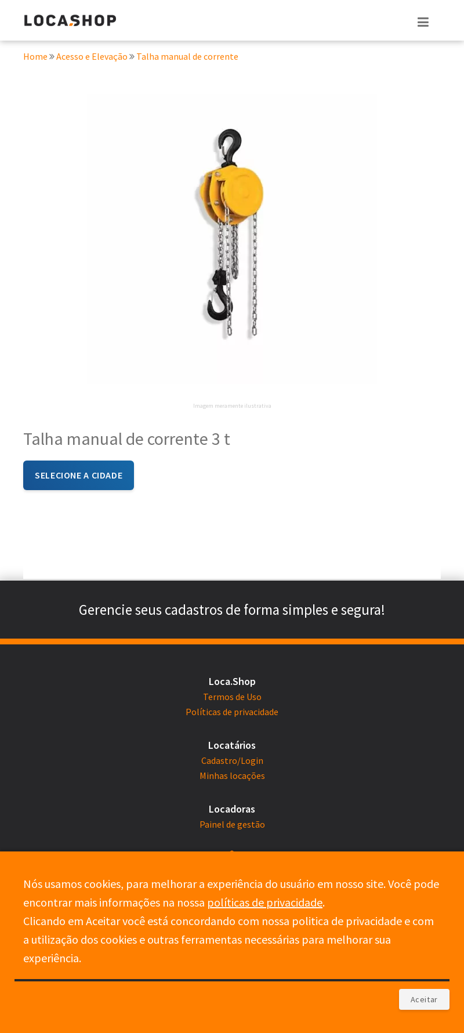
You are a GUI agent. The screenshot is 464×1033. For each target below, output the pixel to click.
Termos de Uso (232, 696)
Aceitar (424, 999)
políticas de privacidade (264, 902)
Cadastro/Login (232, 760)
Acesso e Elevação (92, 57)
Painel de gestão (232, 824)
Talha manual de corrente (187, 57)
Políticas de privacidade (232, 711)
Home (35, 57)
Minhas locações (232, 775)
